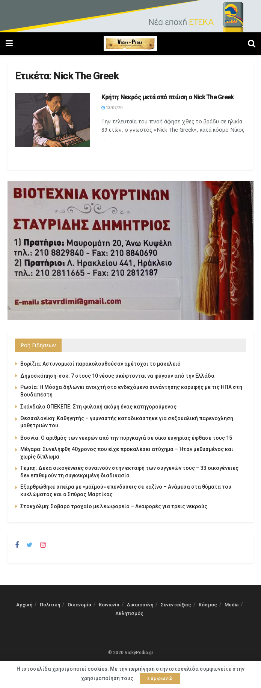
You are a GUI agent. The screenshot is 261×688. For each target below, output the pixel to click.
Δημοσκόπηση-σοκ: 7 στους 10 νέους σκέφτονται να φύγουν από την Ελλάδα (117, 376)
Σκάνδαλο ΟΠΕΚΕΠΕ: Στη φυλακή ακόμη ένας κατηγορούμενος (98, 407)
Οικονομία (79, 605)
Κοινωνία (109, 605)
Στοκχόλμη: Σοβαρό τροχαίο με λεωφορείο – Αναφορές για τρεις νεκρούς (113, 506)
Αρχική (24, 605)
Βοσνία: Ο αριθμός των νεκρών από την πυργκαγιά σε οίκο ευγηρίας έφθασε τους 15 (126, 438)
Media (231, 605)
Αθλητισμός (129, 613)
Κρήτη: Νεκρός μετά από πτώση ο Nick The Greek (167, 97)
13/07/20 (111, 107)
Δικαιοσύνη (140, 605)
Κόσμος (208, 605)
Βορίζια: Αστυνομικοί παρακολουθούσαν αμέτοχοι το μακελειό (100, 364)
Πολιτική (50, 605)
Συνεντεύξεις (176, 605)
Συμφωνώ (160, 678)
